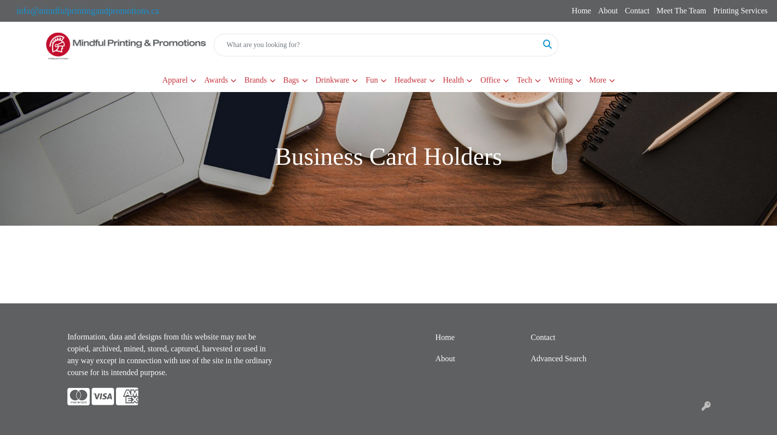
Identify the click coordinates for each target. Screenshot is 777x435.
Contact (637, 10)
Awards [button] (216, 80)
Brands (255, 80)
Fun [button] (372, 80)
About (608, 10)
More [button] (598, 80)
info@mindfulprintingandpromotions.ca (87, 11)
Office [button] (490, 80)
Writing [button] (561, 80)
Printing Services (740, 10)
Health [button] (453, 80)
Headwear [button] (410, 80)
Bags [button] (291, 80)
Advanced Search (558, 358)
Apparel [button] (175, 80)
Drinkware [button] (332, 80)
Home (581, 10)
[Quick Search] (376, 45)
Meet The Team (681, 10)
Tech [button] (524, 80)
